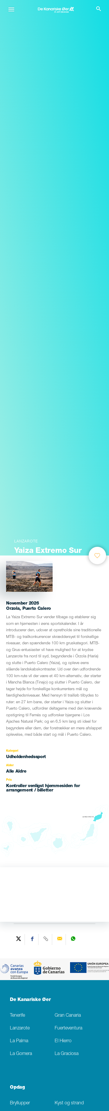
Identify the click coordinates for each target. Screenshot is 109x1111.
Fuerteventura (68, 1028)
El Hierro (63, 1041)
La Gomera (21, 1054)
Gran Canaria (68, 1015)
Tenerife (17, 1015)
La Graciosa (66, 1054)
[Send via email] (59, 939)
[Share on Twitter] (18, 939)
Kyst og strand (69, 1103)
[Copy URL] (46, 939)
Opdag (17, 1087)
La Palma (19, 1041)
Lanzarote (20, 1028)
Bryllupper (20, 1103)
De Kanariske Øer (30, 1000)
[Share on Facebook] (32, 939)
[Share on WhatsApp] (73, 939)
